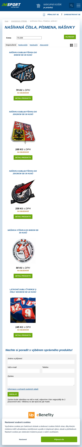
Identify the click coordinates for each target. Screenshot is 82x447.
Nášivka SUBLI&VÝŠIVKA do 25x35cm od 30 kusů (23, 172)
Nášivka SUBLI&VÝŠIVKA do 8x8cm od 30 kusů (23, 53)
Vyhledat (71, 5)
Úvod (6, 21)
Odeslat (13, 394)
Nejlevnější (23, 45)
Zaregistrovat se (72, 14)
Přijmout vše (59, 439)
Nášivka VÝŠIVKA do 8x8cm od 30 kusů (23, 231)
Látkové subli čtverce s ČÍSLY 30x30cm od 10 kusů (23, 290)
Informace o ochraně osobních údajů (23, 389)
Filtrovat (69, 37)
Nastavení (23, 439)
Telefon (45, 367)
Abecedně (44, 45)
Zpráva (10, 376)
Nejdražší (34, 45)
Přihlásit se (53, 14)
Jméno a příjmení (15, 358)
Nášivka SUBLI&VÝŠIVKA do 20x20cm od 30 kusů (23, 113)
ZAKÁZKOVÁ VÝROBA (19, 21)
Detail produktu (23, 98)
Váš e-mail (12, 367)
